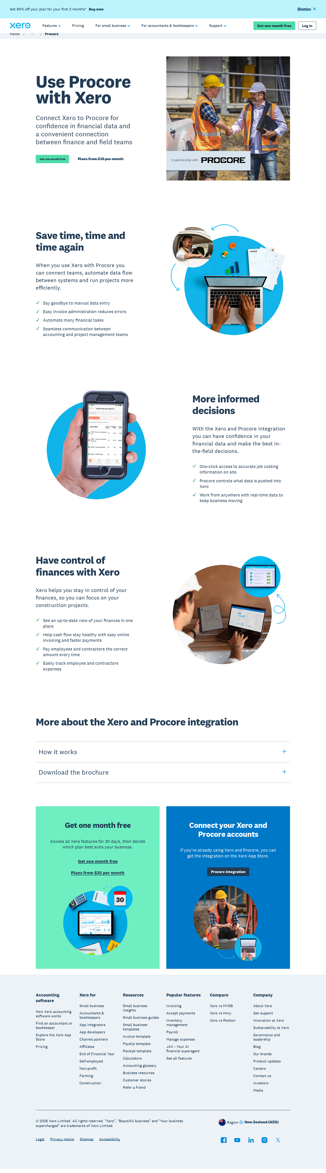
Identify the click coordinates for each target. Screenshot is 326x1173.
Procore (52, 38)
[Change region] (259, 1126)
